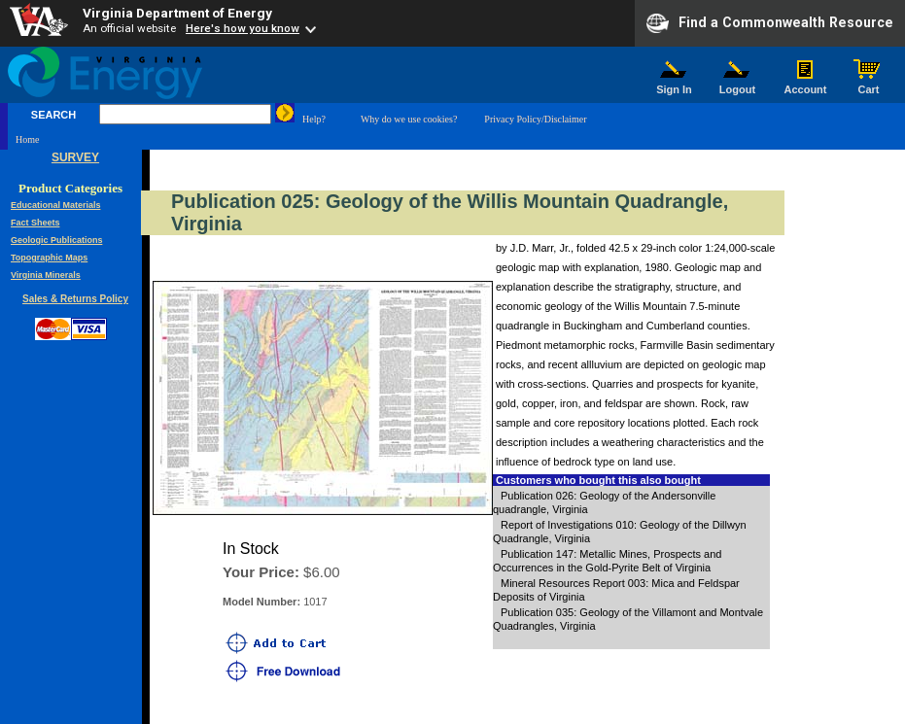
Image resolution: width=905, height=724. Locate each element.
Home (27, 139)
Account (805, 84)
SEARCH (53, 115)
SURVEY (75, 157)
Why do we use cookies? (409, 119)
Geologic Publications (57, 240)
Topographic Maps (49, 257)
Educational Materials (56, 205)
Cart (869, 84)
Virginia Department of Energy (177, 12)
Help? (314, 119)
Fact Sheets (35, 222)
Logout (738, 84)
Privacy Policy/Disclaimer (535, 119)
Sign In (674, 84)
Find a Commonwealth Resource (769, 23)
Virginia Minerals (46, 275)
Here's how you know (242, 28)
